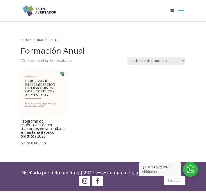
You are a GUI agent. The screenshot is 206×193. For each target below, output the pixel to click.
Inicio (25, 39)
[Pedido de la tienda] (156, 61)
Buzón (174, 180)
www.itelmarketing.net (119, 172)
